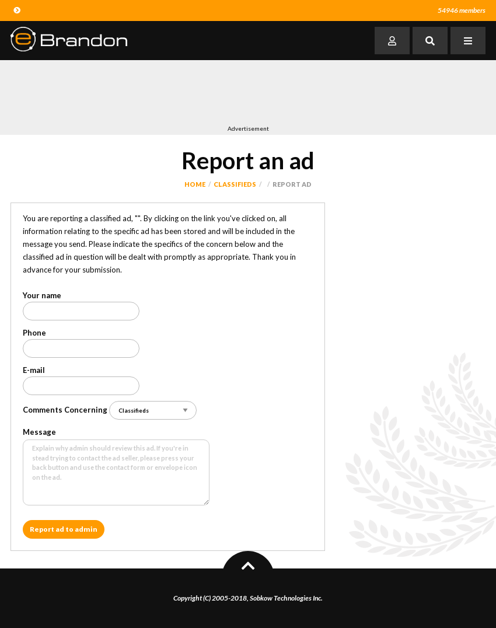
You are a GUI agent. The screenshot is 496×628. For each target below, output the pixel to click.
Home (194, 184)
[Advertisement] (223, 92)
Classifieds (235, 184)
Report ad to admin (63, 529)
